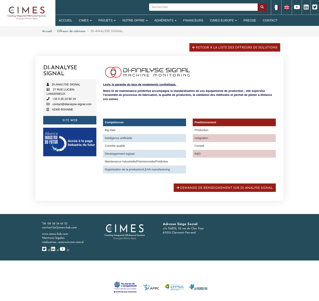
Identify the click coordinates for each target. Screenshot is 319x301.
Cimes (85, 20)
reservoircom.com (71, 242)
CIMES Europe (223, 20)
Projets (107, 20)
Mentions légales (53, 238)
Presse (249, 20)
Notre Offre (135, 20)
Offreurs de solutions (71, 31)
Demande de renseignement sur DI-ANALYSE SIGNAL (225, 188)
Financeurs (193, 20)
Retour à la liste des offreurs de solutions (234, 47)
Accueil (65, 20)
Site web (69, 120)
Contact (270, 20)
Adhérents (165, 20)
